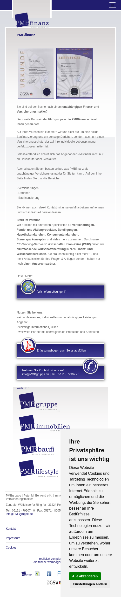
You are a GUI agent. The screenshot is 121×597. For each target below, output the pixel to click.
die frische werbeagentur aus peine (56, 560)
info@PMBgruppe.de (19, 514)
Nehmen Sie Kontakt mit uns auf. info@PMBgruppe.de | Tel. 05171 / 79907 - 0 (50, 372)
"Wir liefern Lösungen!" (51, 291)
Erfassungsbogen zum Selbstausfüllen (61, 350)
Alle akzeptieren (85, 576)
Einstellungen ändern (90, 584)
